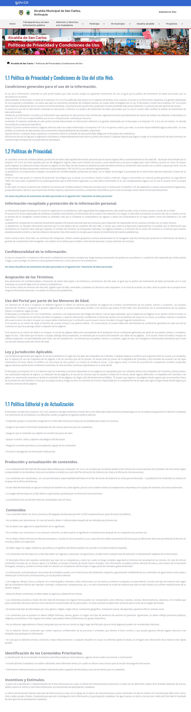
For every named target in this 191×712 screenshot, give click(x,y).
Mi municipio (119, 23)
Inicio (12, 23)
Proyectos (172, 23)
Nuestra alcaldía (146, 23)
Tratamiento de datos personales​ (96, 266)
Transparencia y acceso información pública (36, 24)
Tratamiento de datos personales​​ (96, 196)
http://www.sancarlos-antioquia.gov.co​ (119, 411)
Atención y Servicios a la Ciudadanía (68, 24)
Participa (96, 23)
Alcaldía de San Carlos (22, 63)
